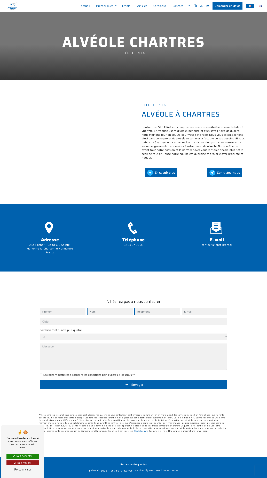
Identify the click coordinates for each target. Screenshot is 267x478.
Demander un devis (227, 6)
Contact (177, 6)
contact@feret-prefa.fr (217, 240)
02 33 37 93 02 (133, 250)
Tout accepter (22, 456)
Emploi (126, 6)
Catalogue (159, 6)
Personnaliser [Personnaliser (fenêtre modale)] (22, 469)
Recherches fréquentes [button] (133, 464)
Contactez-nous (224, 173)
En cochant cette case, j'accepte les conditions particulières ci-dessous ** (89, 370)
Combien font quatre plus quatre (61, 325)
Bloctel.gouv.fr (141, 426)
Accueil (85, 6)
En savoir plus (161, 173)
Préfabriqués (104, 6)
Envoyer (137, 379)
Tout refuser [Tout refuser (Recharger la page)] (22, 462)
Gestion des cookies (167, 470)
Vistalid (95, 470)
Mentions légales (144, 470)
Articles (142, 6)
